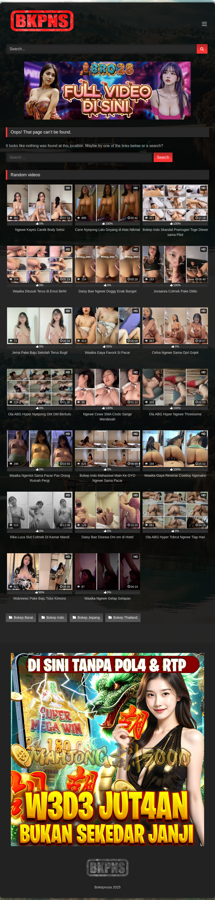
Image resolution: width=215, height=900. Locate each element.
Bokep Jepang (88, 617)
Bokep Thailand (125, 617)
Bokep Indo (55, 617)
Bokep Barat (23, 617)
